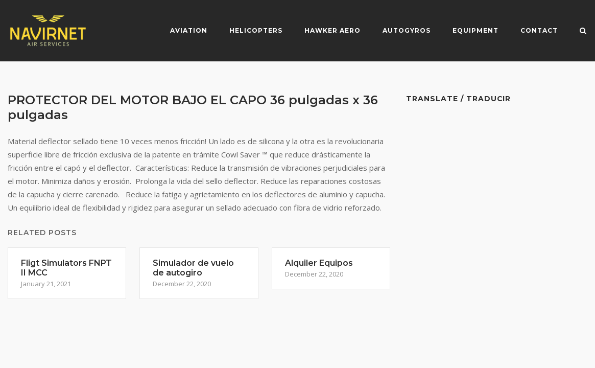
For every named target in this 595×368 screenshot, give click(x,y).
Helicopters (255, 30)
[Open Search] (583, 31)
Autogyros (407, 30)
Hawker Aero (332, 30)
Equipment (475, 30)
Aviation (188, 30)
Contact (539, 30)
